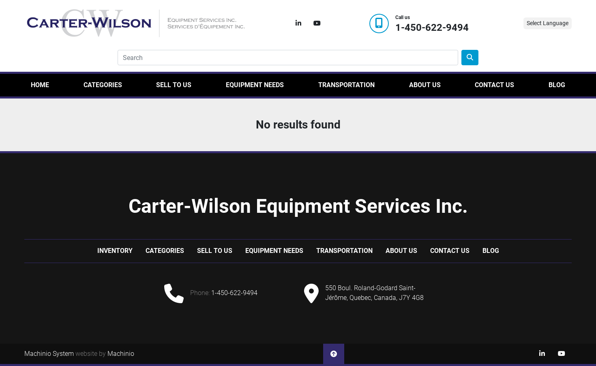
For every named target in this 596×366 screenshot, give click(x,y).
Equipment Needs (255, 85)
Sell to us (173, 85)
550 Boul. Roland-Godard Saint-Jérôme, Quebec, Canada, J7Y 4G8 (374, 293)
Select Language (547, 23)
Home (40, 85)
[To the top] (333, 354)
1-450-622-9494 (432, 28)
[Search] (288, 57)
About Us (425, 85)
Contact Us (494, 85)
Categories (103, 85)
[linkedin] (298, 23)
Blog (557, 85)
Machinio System (49, 353)
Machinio (120, 353)
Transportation (346, 85)
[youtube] (317, 23)
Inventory (115, 251)
